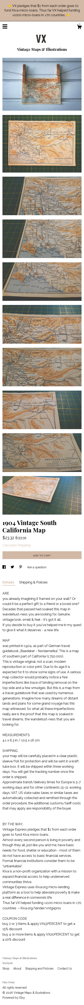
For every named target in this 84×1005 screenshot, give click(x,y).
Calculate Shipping (16, 545)
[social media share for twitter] (13, 567)
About (17, 968)
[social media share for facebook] (4, 567)
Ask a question (36, 567)
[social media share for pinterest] (21, 567)
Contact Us (64, 968)
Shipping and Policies (39, 968)
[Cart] (79, 27)
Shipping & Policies (33, 582)
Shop (6, 968)
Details (8, 582)
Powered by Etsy (13, 997)
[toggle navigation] (4, 26)
